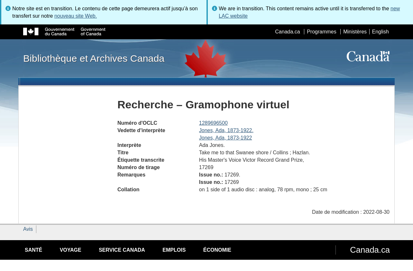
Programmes (321, 31)
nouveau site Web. (75, 16)
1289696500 (213, 123)
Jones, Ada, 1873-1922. (226, 130)
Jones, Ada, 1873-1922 (225, 137)
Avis (28, 229)
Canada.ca (287, 31)
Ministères (355, 31)
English (380, 31)
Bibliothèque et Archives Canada (93, 58)
